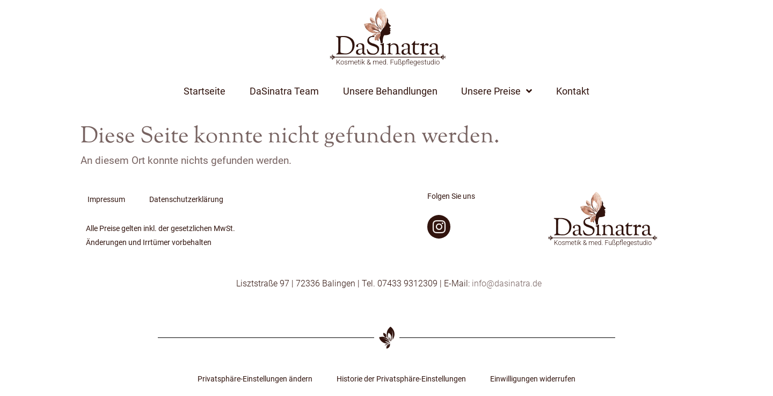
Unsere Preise (496, 91)
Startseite (204, 91)
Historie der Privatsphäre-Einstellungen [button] (401, 379)
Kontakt (572, 91)
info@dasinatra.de (507, 283)
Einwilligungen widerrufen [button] (532, 379)
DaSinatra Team (284, 91)
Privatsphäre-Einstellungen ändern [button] (255, 379)
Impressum (106, 199)
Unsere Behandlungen (390, 91)
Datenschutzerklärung (186, 199)
